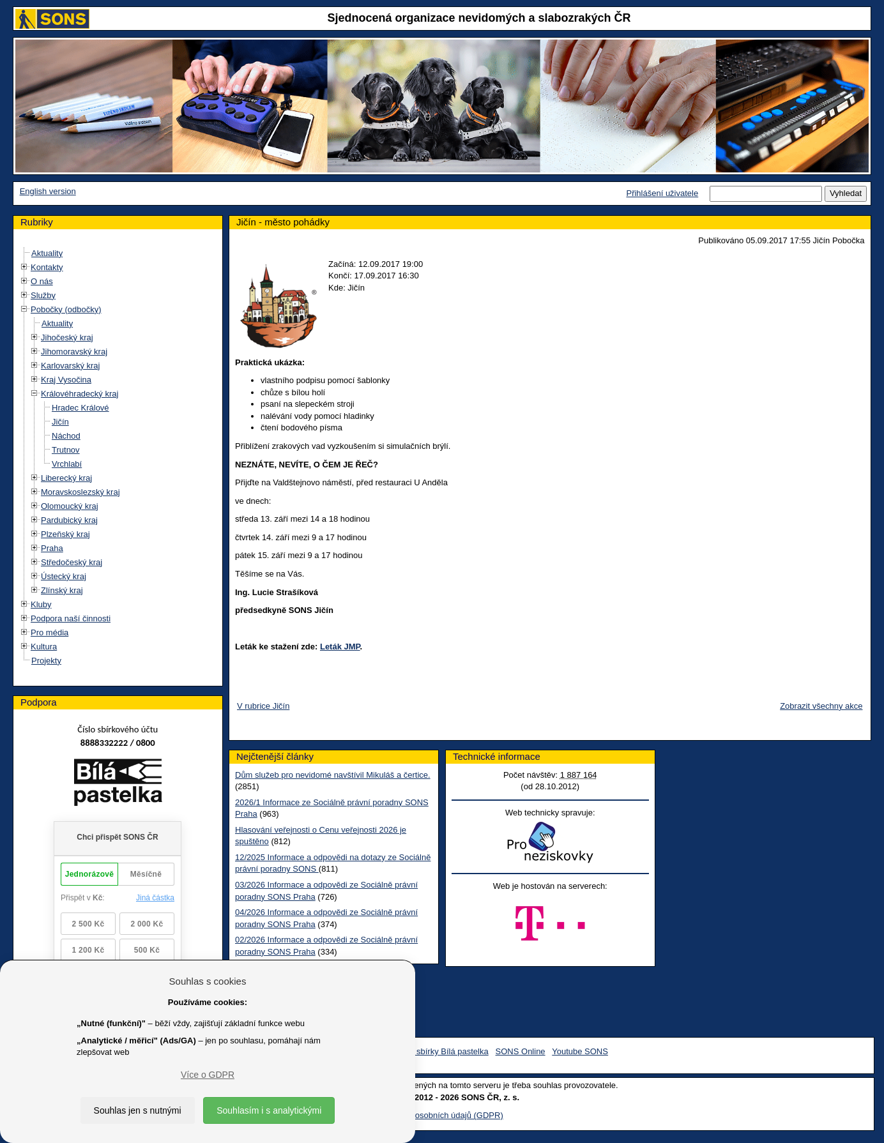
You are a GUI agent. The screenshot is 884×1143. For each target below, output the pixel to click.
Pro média (49, 632)
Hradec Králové (80, 408)
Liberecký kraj (66, 478)
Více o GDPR (207, 1075)
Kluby (41, 604)
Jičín (60, 422)
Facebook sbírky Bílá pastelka (432, 1051)
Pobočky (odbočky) (66, 309)
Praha (52, 548)
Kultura (44, 646)
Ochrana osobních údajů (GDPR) (442, 1115)
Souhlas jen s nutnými (137, 1110)
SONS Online (520, 1051)
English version (48, 191)
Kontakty (47, 267)
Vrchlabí (67, 464)
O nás (42, 281)
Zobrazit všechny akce (821, 706)
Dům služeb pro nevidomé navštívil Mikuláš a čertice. (333, 775)
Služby (43, 295)
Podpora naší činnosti (71, 618)
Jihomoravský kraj (74, 351)
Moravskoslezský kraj (80, 492)
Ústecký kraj (63, 576)
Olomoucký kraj (69, 506)
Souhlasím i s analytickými (269, 1110)
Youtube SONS (580, 1051)
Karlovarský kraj (70, 365)
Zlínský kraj (62, 590)
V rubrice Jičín (263, 706)
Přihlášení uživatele (662, 193)
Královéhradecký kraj (79, 393)
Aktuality (47, 253)
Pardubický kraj (69, 520)
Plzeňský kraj (65, 534)
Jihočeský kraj (67, 337)
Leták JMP (340, 646)
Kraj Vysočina (66, 379)
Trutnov (66, 450)
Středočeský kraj (71, 562)
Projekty (46, 660)
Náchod (66, 436)
